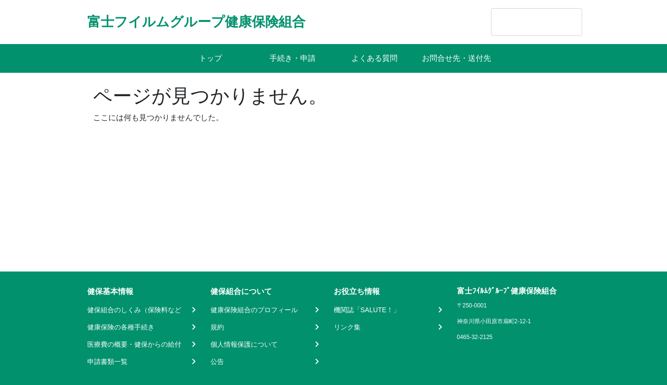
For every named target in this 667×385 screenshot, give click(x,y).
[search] (524, 22)
